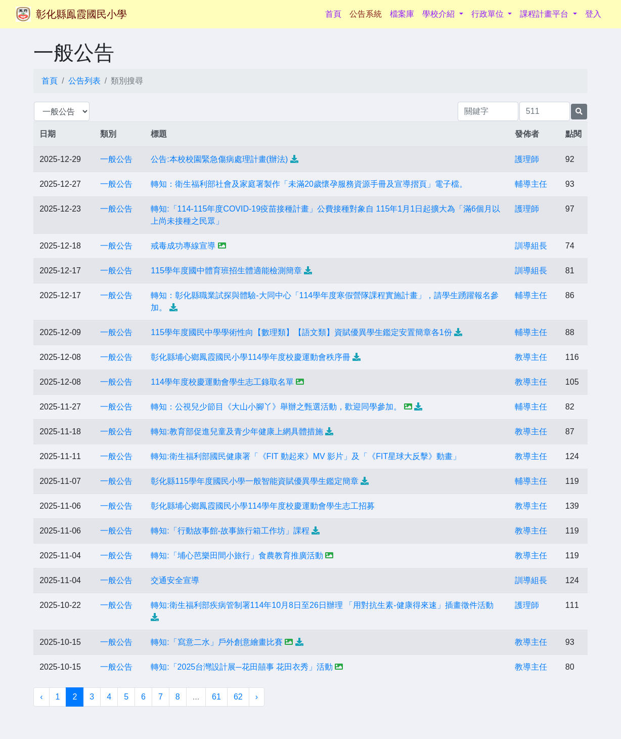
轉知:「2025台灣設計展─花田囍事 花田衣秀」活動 (242, 667)
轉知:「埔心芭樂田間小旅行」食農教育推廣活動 (237, 555)
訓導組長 (531, 245)
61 (216, 696)
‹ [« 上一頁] (41, 696)
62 (238, 696)
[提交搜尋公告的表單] (579, 111)
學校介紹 (439, 14)
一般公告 (116, 159)
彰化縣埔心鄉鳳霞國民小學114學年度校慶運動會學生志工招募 (263, 506)
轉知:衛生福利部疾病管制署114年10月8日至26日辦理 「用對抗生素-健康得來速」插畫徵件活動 (322, 605)
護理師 (527, 159)
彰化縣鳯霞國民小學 (81, 14)
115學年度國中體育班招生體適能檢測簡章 (226, 270)
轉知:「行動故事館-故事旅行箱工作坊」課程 (230, 530)
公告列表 (84, 80)
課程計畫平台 (545, 14)
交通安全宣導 (175, 580)
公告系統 (365, 14)
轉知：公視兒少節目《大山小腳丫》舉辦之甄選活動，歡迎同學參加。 (276, 406)
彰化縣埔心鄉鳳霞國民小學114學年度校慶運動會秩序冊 (250, 357)
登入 (593, 14)
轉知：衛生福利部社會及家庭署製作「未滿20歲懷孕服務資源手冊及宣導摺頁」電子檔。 (309, 184)
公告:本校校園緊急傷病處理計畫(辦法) (219, 159)
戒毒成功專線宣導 (183, 245)
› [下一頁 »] (256, 696)
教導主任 (531, 357)
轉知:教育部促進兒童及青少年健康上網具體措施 (237, 431)
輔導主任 (531, 184)
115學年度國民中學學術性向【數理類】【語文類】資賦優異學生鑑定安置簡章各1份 (301, 332)
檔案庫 (402, 14)
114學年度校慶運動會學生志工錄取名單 (222, 382)
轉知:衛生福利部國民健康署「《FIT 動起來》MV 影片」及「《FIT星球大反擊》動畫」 (306, 456)
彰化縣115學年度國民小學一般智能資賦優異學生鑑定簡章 (255, 481)
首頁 (335, 13)
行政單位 (488, 14)
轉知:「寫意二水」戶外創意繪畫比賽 (216, 642)
